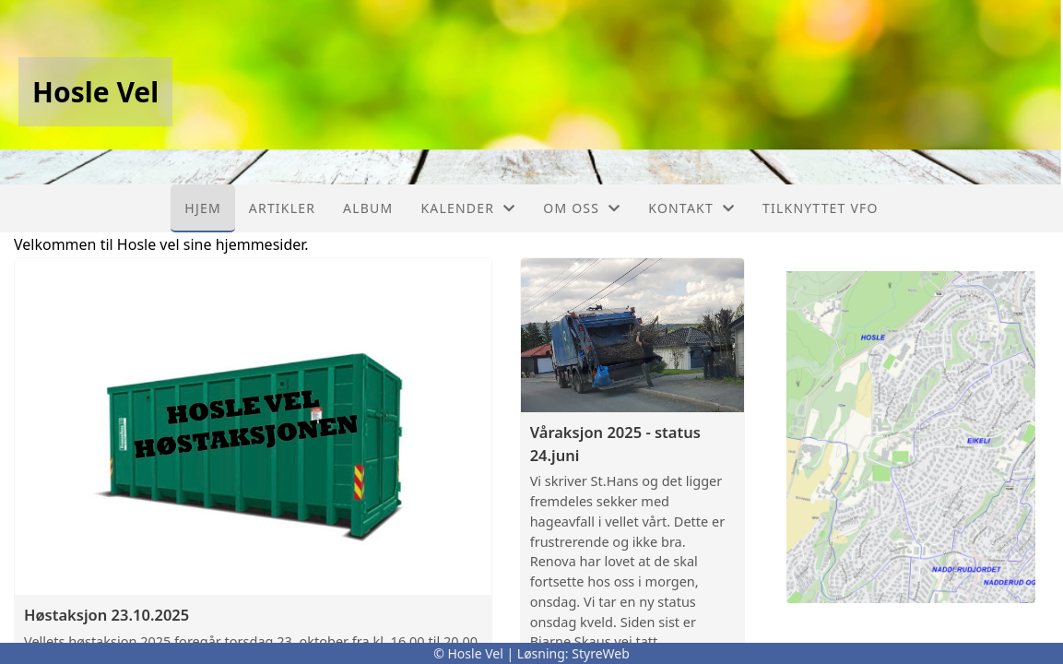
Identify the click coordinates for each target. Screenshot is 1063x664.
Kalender (467, 208)
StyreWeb (601, 653)
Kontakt (691, 208)
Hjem (202, 208)
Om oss (581, 208)
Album (368, 208)
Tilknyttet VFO (820, 208)
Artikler (282, 208)
